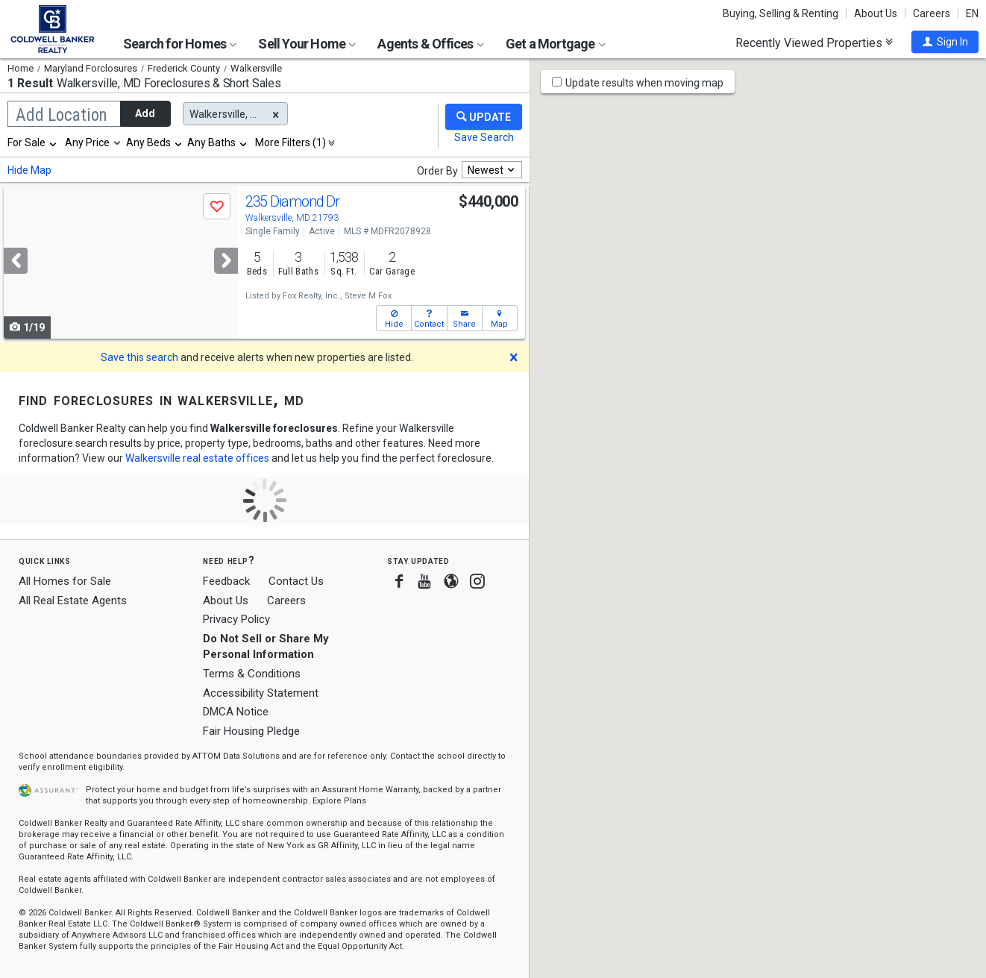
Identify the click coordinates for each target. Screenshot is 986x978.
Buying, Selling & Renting (780, 13)
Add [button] (145, 113)
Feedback (226, 581)
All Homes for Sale (65, 581)
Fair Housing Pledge (251, 731)
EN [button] (972, 13)
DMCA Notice (236, 711)
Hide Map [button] (29, 170)
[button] (945, 42)
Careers (931, 13)
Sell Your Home (307, 43)
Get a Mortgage (556, 43)
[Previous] (16, 261)
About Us (875, 13)
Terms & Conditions (252, 673)
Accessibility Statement (260, 693)
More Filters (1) (290, 142)
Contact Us (296, 581)
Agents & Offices (430, 43)
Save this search (139, 357)
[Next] (226, 261)
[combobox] (32, 142)
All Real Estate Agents (73, 600)
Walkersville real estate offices (197, 458)
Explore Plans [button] (339, 801)
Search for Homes (179, 43)
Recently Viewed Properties (814, 42)
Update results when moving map (644, 83)
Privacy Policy (236, 619)
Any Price (87, 142)
